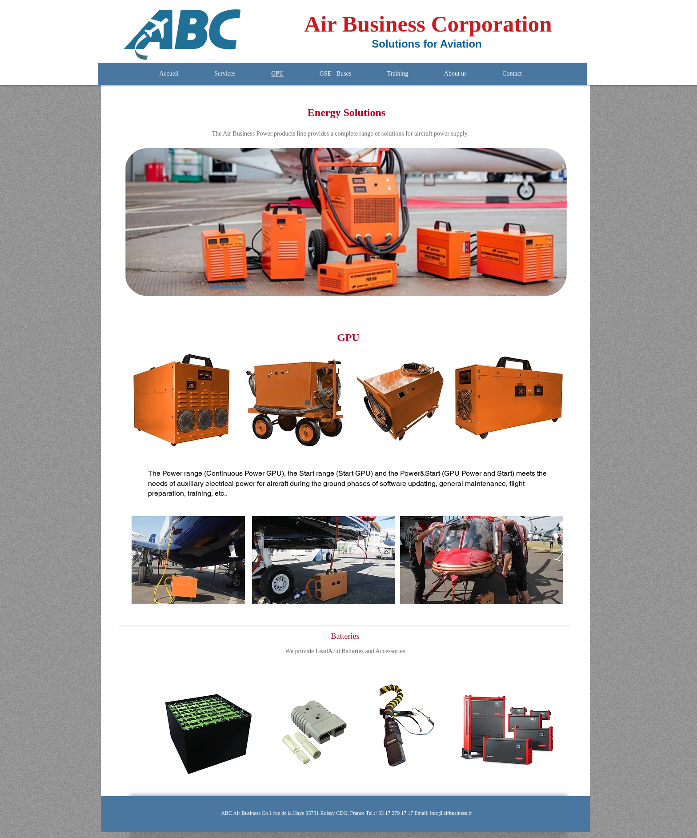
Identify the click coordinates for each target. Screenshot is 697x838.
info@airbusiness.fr (451, 813)
